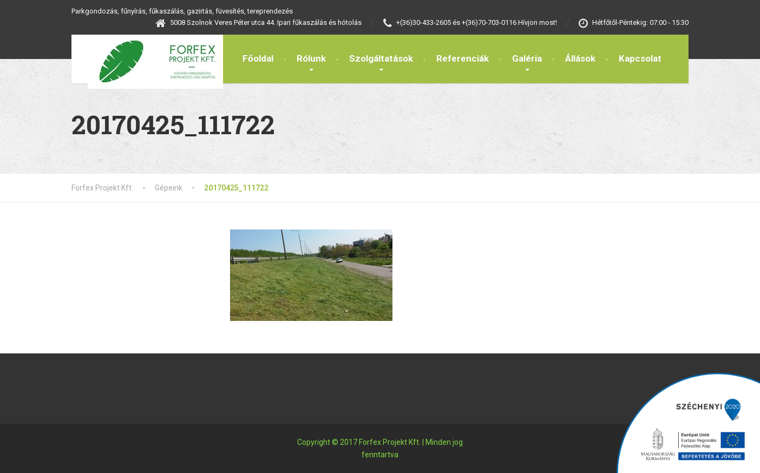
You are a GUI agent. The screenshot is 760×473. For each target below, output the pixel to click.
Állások (580, 58)
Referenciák (462, 58)
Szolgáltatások (381, 58)
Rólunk (311, 58)
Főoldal (258, 58)
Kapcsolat (640, 58)
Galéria (527, 58)
